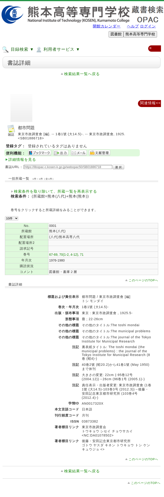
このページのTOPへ (143, 280)
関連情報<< (150, 103)
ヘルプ (133, 26)
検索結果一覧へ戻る (82, 74)
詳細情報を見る (22, 159)
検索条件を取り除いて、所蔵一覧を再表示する (55, 191)
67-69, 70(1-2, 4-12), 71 (66, 254)
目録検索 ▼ (18, 49)
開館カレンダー (106, 26)
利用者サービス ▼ (57, 49)
